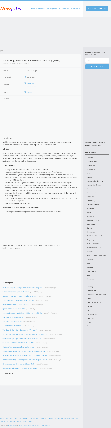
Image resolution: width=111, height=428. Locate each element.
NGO (88, 275)
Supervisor (90, 318)
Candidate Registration (55, 419)
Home (33, 9)
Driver (89, 212)
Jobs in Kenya (40, 9)
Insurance (90, 251)
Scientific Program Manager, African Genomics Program (22, 288)
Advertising (91, 165)
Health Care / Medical (94, 236)
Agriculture (91, 169)
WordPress (12, 425)
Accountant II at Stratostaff (12, 321)
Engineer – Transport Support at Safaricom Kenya (19, 296)
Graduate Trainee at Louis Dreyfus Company (18, 347)
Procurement (91, 291)
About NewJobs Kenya (24, 421)
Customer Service (93, 205)
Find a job (103, 9)
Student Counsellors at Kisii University (15, 304)
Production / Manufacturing (96, 295)
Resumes (4, 421)
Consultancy (91, 201)
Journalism (90, 259)
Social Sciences (92, 314)
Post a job (91, 9)
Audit (88, 173)
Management (91, 271)
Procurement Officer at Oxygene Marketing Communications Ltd (25, 334)
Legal (89, 263)
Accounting (91, 158)
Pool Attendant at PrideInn (11, 326)
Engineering (91, 224)
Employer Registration (71, 419)
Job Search (13, 419)
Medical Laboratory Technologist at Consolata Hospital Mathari (24, 360)
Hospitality (90, 240)
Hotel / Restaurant (93, 244)
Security (89, 310)
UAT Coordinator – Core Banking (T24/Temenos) (19, 330)
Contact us (12, 421)
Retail (89, 298)
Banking (89, 177)
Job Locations (34, 419)
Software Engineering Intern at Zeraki (15, 292)
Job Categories (52, 9)
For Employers (75, 9)
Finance (89, 228)
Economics (90, 216)
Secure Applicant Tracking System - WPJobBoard (34, 425)
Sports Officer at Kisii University (13, 309)
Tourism (89, 322)
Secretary (90, 306)
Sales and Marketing (94, 302)
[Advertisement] (41, 32)
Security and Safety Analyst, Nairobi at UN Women (20, 368)
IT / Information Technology (96, 255)
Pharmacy (90, 283)
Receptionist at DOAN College (13, 317)
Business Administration (95, 181)
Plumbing (90, 287)
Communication (92, 193)
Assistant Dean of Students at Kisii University (18, 300)
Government (91, 232)
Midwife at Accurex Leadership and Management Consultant (23, 351)
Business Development (94, 185)
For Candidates (63, 9)
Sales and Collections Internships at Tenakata (18, 343)
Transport (90, 326)
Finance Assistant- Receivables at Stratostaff (18, 364)
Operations (90, 279)
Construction (91, 197)
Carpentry (90, 189)
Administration (92, 161)
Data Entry (90, 208)
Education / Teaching (94, 220)
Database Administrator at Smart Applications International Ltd (24, 355)
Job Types (43, 419)
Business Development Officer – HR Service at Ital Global (22, 313)
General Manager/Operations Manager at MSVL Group (21, 338)
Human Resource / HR (94, 248)
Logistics (90, 267)
